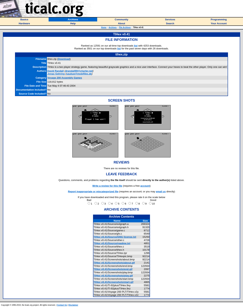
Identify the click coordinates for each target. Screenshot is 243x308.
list (136, 45)
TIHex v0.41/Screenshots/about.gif (114, 262)
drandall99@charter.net (79, 70)
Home (104, 27)
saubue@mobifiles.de (79, 73)
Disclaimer (73, 305)
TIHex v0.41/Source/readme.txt (112, 243)
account (145, 185)
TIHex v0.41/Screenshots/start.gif (113, 282)
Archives (113, 27)
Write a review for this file (107, 185)
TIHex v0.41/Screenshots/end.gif (113, 269)
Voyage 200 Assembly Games (64, 77)
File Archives (125, 27)
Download (64, 59)
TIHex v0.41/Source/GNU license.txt (115, 236)
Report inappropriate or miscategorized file (93, 191)
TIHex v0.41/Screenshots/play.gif (113, 275)
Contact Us (62, 305)
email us (161, 191)
